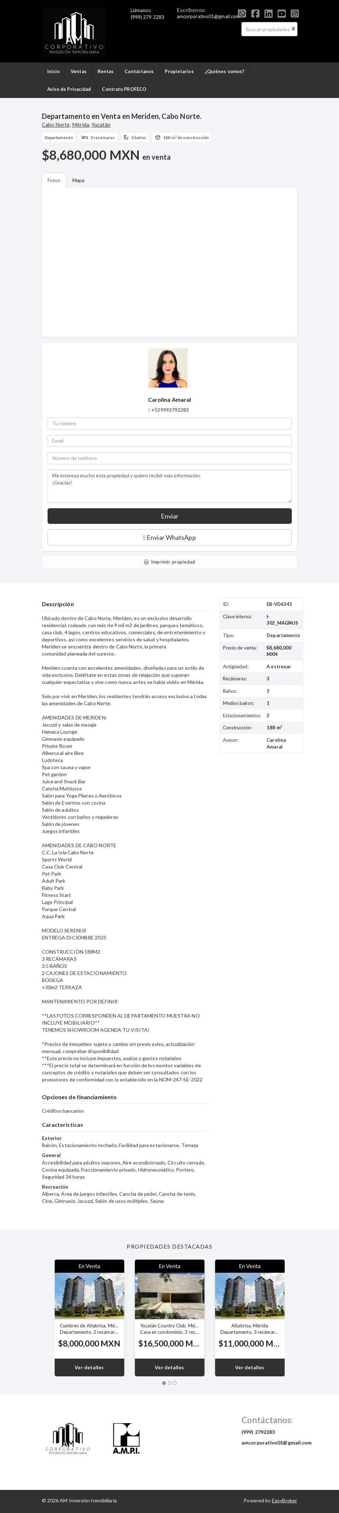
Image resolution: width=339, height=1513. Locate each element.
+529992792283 (170, 410)
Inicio (53, 71)
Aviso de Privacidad (69, 89)
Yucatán (101, 124)
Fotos (54, 180)
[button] (43, 1318)
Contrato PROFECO (124, 89)
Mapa (78, 180)
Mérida (80, 124)
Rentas (106, 71)
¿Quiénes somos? (225, 71)
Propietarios (179, 71)
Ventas (79, 71)
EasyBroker (284, 1500)
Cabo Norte (56, 124)
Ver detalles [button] (89, 1367)
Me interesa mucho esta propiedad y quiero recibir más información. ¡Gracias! (170, 486)
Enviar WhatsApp (169, 537)
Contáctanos (139, 71)
